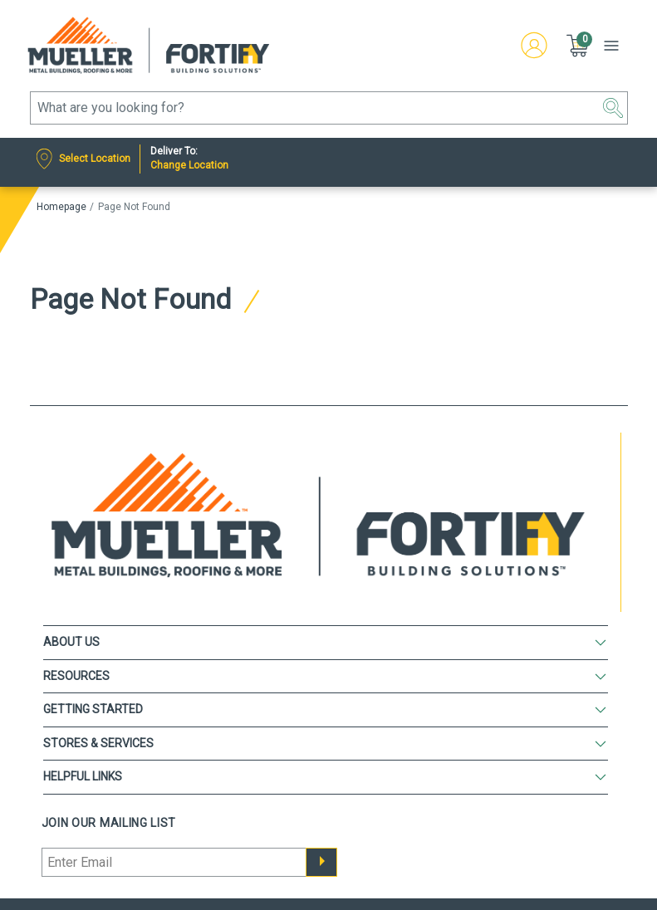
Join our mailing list (109, 822)
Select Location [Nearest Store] (94, 158)
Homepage (61, 207)
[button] (579, 45)
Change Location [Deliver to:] (189, 165)
